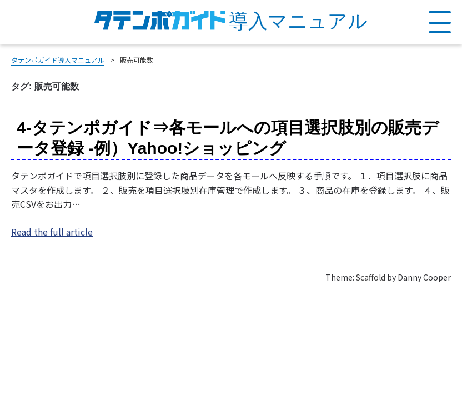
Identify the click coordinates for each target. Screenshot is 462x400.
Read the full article (52, 231)
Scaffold (370, 277)
